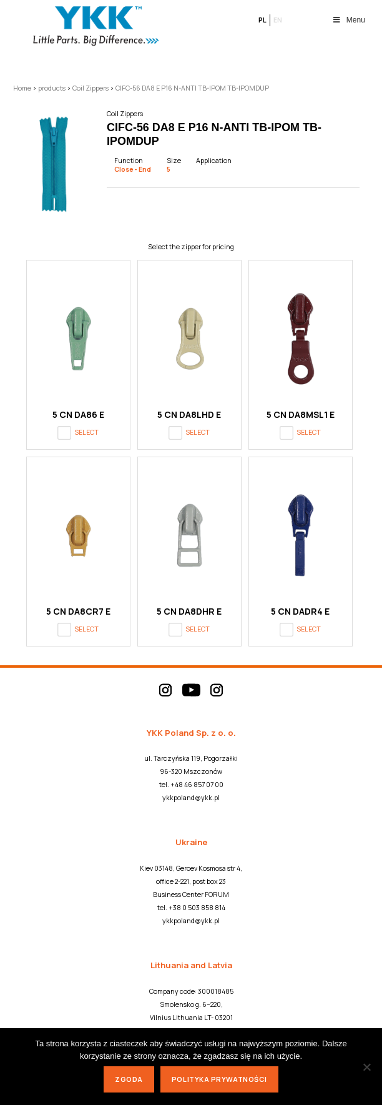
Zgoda (129, 1079)
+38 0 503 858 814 (197, 907)
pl (262, 20)
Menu (348, 20)
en (277, 20)
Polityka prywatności (219, 1079)
